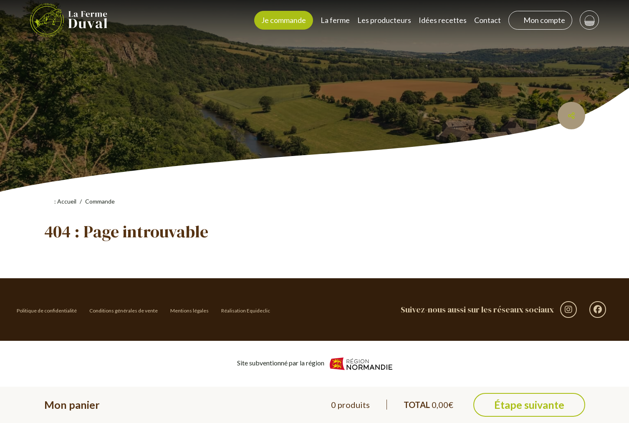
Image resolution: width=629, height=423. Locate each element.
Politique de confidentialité (47, 310)
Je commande (283, 20)
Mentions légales (189, 310)
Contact (487, 20)
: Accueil (61, 201)
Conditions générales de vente (123, 310)
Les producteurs (384, 20)
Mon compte (540, 20)
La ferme (335, 20)
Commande (100, 201)
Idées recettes (443, 20)
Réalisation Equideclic (245, 310)
